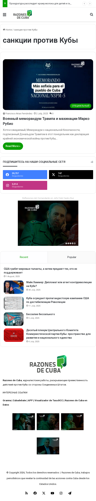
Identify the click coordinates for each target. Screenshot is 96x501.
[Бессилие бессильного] (14, 319)
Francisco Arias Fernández (19, 113)
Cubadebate (19, 400)
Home (7, 29)
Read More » (13, 146)
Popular (71, 257)
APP (30, 400)
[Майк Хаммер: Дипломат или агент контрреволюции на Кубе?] (14, 287)
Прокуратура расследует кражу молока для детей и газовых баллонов (48, 3)
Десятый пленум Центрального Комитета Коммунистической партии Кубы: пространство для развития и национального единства (58, 334)
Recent (24, 257)
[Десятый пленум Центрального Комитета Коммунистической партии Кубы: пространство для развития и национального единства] (14, 335)
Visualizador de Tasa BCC (49, 400)
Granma (7, 400)
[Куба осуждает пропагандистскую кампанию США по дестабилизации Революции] (14, 303)
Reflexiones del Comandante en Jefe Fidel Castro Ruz (48, 198)
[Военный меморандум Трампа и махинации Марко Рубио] (48, 84)
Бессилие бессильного (40, 314)
